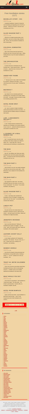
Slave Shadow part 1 (12, 33)
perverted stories (7, 378)
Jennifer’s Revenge (12, 220)
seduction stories (7, 389)
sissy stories (6, 383)
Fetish (5, 332)
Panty (5, 351)
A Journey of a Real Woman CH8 (12, 134)
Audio (5, 318)
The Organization (11, 61)
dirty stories (6, 397)
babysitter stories (7, 380)
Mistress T (8, 89)
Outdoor (5, 350)
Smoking (5, 357)
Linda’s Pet (8, 205)
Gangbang (6, 336)
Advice (5, 316)
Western (5, 364)
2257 (12, 411)
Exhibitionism (6, 330)
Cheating (5, 326)
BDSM (5, 321)
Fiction (5, 334)
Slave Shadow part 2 (12, 191)
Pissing (5, 353)
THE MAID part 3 (10, 163)
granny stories (6, 375)
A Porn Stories (16, 408)
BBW (5, 320)
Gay (4, 337)
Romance (5, 354)
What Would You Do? (12, 276)
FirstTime (5, 335)
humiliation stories (7, 391)
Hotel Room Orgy (11, 104)
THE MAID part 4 (10, 177)
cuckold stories (6, 379)
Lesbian (5, 344)
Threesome (6, 360)
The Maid (7, 149)
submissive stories (7, 392)
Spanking (5, 358)
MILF (5, 346)
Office (5, 349)
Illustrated (5, 341)
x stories (5, 394)
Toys (4, 362)
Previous (7, 304)
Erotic (5, 328)
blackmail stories (7, 374)
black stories (6, 384)
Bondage (5, 325)
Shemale (5, 355)
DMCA (16, 411)
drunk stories (6, 385)
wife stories (6, 373)
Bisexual (5, 322)
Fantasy (5, 331)
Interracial (5, 342)
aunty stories (6, 377)
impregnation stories (7, 382)
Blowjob (5, 323)
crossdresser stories (7, 396)
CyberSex (5, 327)
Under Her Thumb (11, 75)
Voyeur (5, 363)
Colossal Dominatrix (12, 47)
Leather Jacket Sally (13, 234)
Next (22, 304)
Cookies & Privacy (11, 410)
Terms (26, 410)
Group (5, 339)
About (3, 410)
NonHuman (6, 348)
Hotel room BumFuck (12, 290)
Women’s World (10, 248)
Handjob (5, 340)
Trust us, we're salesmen (14, 262)
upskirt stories (6, 393)
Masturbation (6, 345)
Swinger (5, 359)
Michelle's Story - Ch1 (13, 19)
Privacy (20, 410)
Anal (4, 317)
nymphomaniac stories (8, 388)
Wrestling (5, 365)
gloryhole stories (7, 387)
